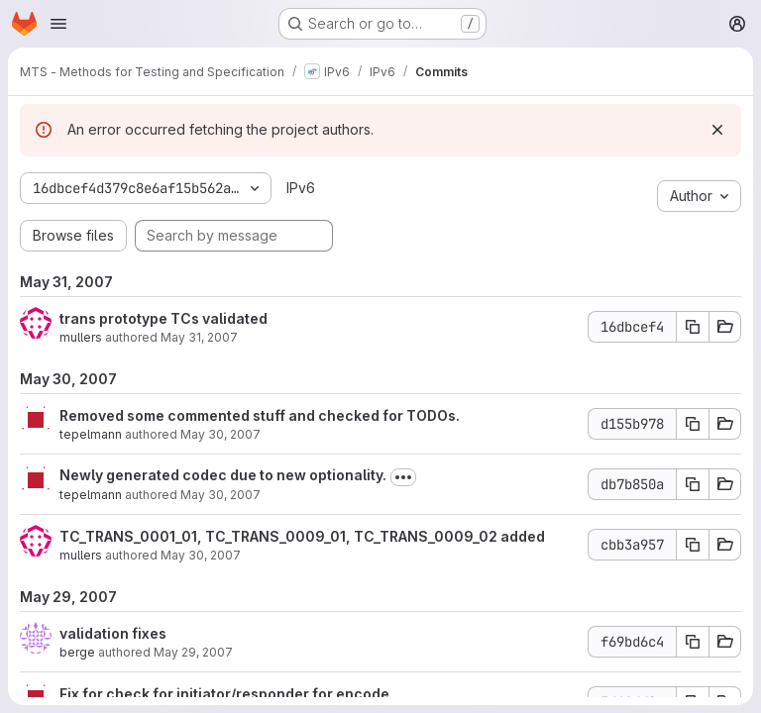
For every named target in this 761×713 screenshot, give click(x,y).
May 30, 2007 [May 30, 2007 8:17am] (201, 555)
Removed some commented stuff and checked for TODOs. (259, 415)
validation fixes (112, 633)
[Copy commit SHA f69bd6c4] (692, 642)
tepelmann (90, 434)
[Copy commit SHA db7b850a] (692, 484)
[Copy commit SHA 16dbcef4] (692, 327)
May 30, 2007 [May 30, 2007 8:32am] (220, 494)
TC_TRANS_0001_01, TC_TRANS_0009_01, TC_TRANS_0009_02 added (302, 536)
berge (77, 652)
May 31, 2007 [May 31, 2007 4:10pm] (199, 337)
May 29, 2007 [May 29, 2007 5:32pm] (193, 652)
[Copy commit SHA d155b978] (692, 424)
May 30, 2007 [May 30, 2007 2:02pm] (220, 434)
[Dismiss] (717, 130)
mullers (80, 337)
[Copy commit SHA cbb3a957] (692, 544)
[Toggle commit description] (403, 477)
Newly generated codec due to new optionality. (222, 474)
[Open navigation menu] (58, 24)
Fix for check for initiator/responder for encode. (226, 693)
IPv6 (300, 187)
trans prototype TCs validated (163, 318)
